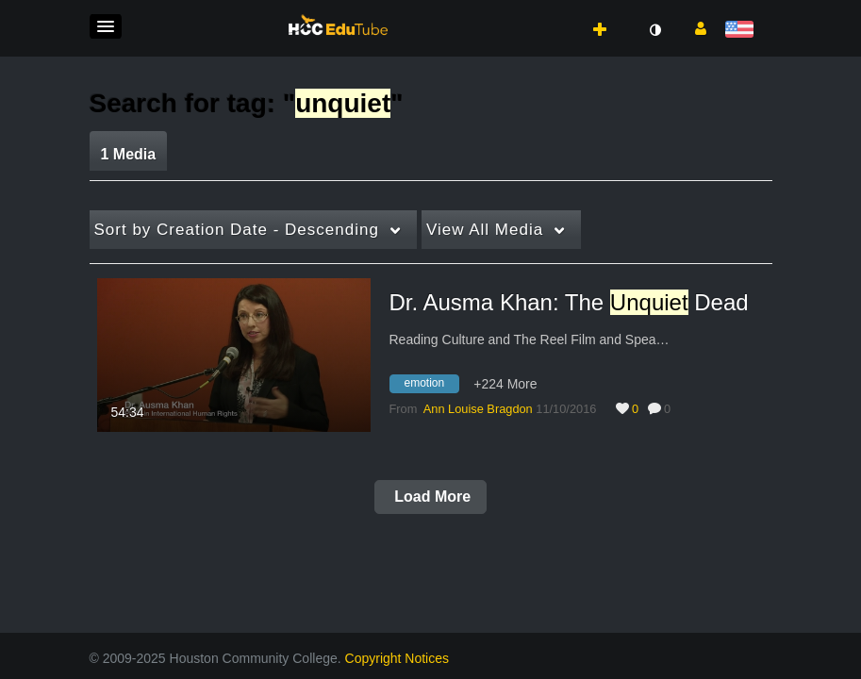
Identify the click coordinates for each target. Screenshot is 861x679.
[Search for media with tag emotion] (431, 386)
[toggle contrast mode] (655, 30)
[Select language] (742, 30)
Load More (430, 497)
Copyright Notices (397, 658)
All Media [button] (484, 230)
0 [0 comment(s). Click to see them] (670, 409)
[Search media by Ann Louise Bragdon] (478, 409)
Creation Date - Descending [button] (236, 230)
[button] (106, 26)
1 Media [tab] (129, 154)
